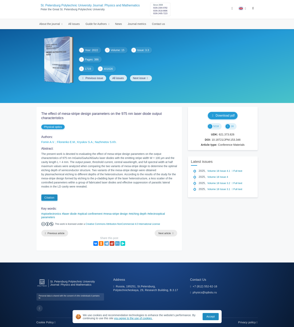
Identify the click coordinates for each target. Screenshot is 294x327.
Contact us (158, 23)
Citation (49, 197)
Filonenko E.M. (66, 142)
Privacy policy (248, 322)
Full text (237, 170)
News (118, 23)
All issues (74, 23)
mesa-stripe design (116, 213)
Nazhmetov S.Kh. (106, 142)
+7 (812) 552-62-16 (205, 286)
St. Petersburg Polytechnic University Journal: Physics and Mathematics (90, 5)
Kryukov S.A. (85, 142)
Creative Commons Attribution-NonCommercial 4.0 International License (123, 224)
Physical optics (53, 126)
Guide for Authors (97, 23)
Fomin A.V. (48, 142)
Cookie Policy (46, 322)
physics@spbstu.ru (205, 292)
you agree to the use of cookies (133, 318)
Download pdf (223, 115)
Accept (210, 316)
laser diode (70, 213)
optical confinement (90, 213)
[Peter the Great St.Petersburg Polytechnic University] (42, 286)
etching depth (138, 213)
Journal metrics (137, 23)
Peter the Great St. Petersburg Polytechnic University (73, 9)
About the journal (50, 23)
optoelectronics (52, 213)
